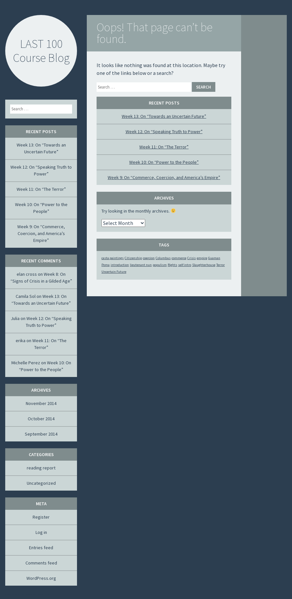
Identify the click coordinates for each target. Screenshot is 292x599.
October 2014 (41, 419)
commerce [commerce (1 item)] (179, 258)
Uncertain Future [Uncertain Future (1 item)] (113, 272)
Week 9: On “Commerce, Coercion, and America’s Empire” (164, 177)
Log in (41, 532)
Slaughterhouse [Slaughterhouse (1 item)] (203, 265)
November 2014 (41, 403)
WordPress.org (41, 578)
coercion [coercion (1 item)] (149, 258)
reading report (41, 468)
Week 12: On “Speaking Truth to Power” (164, 131)
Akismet (45, 594)
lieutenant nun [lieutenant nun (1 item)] (141, 265)
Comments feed (41, 563)
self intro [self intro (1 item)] (184, 265)
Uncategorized (41, 483)
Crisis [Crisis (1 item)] (191, 258)
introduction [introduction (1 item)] (120, 265)
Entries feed (41, 547)
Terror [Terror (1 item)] (220, 265)
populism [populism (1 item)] (160, 265)
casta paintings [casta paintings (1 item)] (112, 258)
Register (41, 517)
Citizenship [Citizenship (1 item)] (133, 258)
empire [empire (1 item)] (202, 258)
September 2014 (41, 434)
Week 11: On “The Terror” (164, 147)
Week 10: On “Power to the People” (164, 162)
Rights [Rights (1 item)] (172, 265)
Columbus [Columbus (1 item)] (163, 258)
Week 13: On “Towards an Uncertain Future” (164, 116)
